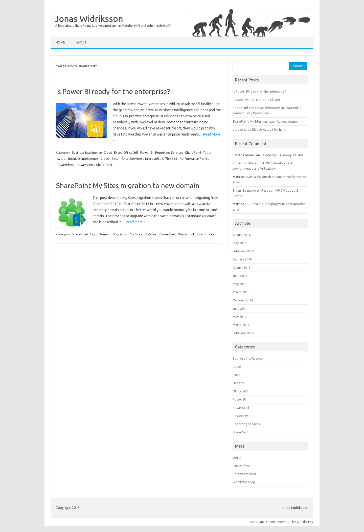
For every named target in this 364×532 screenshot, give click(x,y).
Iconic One (257, 521)
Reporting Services (169, 152)
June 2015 (240, 275)
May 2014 (239, 316)
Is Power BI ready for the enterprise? (113, 91)
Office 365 (131, 152)
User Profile (205, 234)
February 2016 (243, 251)
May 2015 (239, 284)
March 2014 (241, 324)
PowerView (85, 164)
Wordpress (305, 521)
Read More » (135, 222)
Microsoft (152, 158)
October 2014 (243, 300)
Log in (237, 457)
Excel (118, 152)
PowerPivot (65, 164)
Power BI (146, 152)
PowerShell (167, 234)
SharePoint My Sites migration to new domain (127, 185)
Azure (61, 158)
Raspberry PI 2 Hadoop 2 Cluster (256, 99)
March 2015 (241, 292)
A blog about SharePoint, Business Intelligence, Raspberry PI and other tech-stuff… (113, 25)
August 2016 (242, 234)
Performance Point (194, 158)
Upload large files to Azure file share (259, 129)
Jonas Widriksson (89, 18)
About (81, 42)
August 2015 (242, 267)
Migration (120, 234)
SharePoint (193, 152)
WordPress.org (244, 482)
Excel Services (132, 158)
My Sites (136, 234)
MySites (150, 234)
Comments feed (244, 474)
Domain (104, 234)
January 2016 (242, 259)
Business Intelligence (87, 152)
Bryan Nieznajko (244, 190)
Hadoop (239, 383)
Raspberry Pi (242, 415)
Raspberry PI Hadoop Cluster (282, 155)
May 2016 (239, 243)
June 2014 (240, 308)
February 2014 (243, 333)
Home (60, 42)
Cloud (108, 152)
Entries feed (241, 466)
